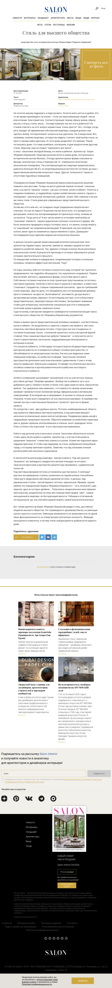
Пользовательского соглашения (77, 779)
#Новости (22, 654)
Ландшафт (43, 18)
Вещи (78, 18)
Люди (86, 18)
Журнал (95, 18)
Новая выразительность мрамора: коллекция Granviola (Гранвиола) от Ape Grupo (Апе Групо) (34, 634)
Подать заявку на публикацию (20, 926)
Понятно (82, 981)
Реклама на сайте (26, 923)
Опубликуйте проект (67, 885)
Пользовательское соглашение (58, 926)
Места (70, 18)
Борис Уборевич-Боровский (69, 100)
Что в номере (67, 872)
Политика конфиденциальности (42, 930)
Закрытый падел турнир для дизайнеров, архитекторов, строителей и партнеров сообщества (33, 689)
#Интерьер (62, 654)
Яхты (40, 25)
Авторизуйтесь (43, 567)
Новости (17, 18)
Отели (48, 25)
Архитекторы (58, 18)
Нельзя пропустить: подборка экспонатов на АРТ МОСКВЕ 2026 (74, 687)
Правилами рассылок (35, 782)
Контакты (72, 923)
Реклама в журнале (51, 923)
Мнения (71, 25)
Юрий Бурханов (87, 100)
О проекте (7, 923)
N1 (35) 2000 (63, 106)
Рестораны (59, 25)
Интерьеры (30, 18)
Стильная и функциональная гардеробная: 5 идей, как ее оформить (74, 632)
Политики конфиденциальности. (37, 984)
